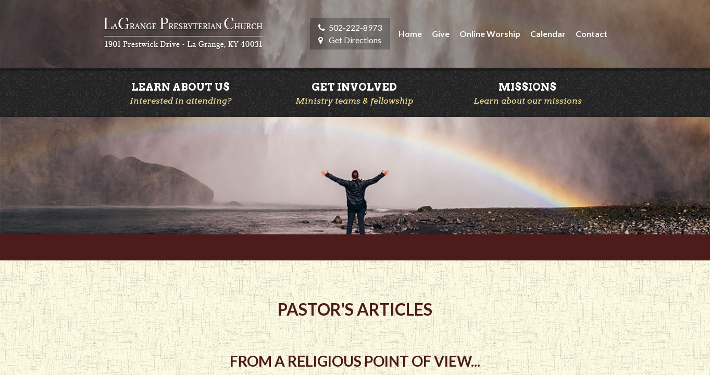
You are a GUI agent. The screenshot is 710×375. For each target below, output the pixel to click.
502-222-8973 (355, 27)
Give (441, 34)
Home (410, 34)
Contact (591, 34)
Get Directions (355, 40)
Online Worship (489, 34)
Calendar (548, 34)
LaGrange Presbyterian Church (183, 34)
